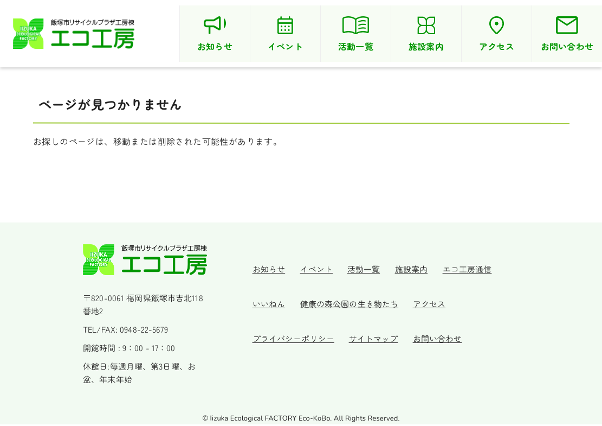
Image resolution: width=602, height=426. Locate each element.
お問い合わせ (433, 336)
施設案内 (403, 266)
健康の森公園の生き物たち (349, 301)
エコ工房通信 (455, 266)
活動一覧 (359, 266)
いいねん (272, 301)
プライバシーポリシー (297, 336)
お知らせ (272, 266)
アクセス (425, 301)
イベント (316, 266)
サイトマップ (373, 336)
